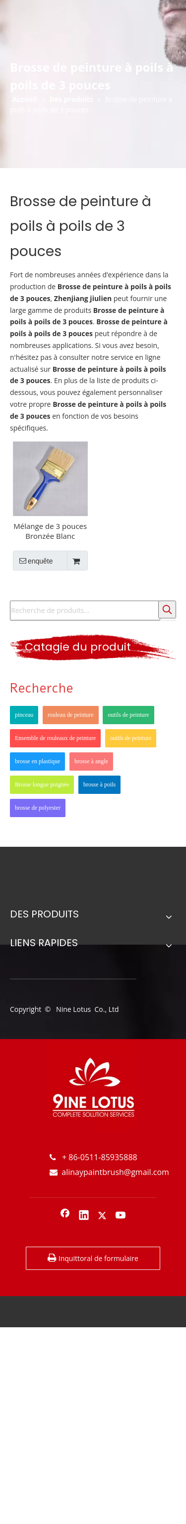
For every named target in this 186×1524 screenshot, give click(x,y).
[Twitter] (102, 1216)
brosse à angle (91, 761)
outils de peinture (128, 714)
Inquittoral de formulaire (93, 1258)
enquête (33, 560)
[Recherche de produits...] (85, 610)
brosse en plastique (37, 761)
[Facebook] (65, 1216)
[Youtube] (121, 1216)
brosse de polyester (38, 807)
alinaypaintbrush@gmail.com (109, 1172)
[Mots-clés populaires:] (167, 609)
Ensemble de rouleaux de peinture (55, 738)
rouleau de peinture (71, 714)
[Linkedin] (84, 1216)
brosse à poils (99, 784)
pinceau (24, 714)
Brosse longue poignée (42, 784)
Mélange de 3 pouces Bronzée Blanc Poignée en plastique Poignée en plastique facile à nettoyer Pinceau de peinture (50, 531)
